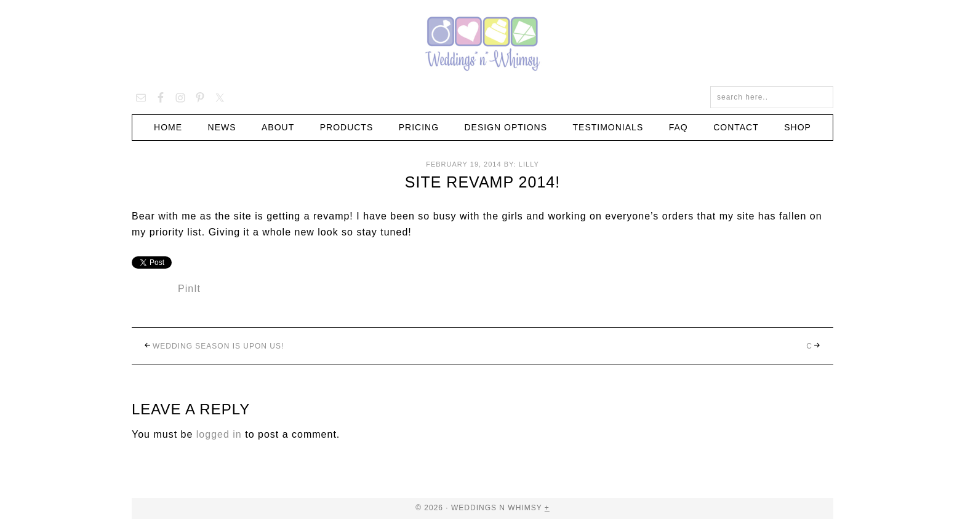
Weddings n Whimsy (482, 43)
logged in (219, 434)
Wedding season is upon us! (218, 346)
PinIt (189, 288)
